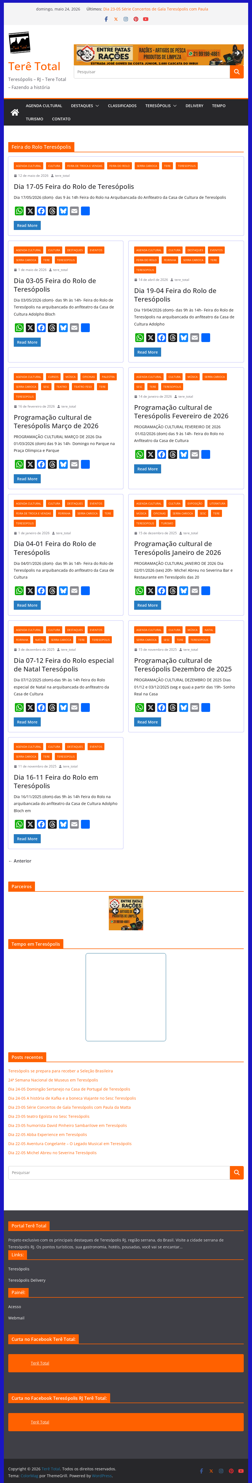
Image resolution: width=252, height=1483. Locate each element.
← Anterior (19, 861)
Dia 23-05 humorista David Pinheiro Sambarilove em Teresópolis (67, 1125)
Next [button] (237, 53)
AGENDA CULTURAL (44, 105)
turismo (167, 523)
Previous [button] (81, 52)
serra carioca (147, 166)
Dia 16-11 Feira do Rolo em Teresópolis (56, 781)
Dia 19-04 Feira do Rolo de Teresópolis (175, 294)
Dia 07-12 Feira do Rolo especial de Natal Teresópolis (64, 664)
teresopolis (187, 166)
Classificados (122, 105)
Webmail (16, 1318)
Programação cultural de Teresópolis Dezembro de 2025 (183, 664)
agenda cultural (28, 166)
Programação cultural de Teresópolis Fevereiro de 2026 (181, 411)
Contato (61, 118)
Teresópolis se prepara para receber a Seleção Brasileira (60, 1070)
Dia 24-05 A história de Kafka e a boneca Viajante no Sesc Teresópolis (72, 1098)
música (70, 377)
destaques (75, 250)
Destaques (82, 105)
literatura (217, 503)
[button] (96, 106)
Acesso (14, 1306)
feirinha (170, 260)
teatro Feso (83, 387)
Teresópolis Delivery (26, 1280)
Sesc (46, 387)
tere (167, 166)
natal (39, 640)
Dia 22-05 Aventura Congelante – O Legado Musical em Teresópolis (70, 1143)
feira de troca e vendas (84, 166)
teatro (61, 387)
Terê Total (34, 66)
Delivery (194, 105)
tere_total (62, 175)
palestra (108, 377)
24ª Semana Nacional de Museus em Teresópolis (53, 1080)
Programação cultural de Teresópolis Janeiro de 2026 (177, 548)
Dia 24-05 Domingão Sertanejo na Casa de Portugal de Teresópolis (69, 1089)
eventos (96, 250)
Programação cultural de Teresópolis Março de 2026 (56, 421)
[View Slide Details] (126, 913)
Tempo (219, 105)
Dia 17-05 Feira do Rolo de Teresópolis (74, 186)
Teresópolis (158, 105)
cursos (53, 377)
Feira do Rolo (119, 166)
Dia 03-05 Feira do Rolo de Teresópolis (55, 285)
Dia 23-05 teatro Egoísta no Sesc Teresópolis (49, 1116)
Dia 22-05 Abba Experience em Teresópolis (47, 1134)
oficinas (89, 377)
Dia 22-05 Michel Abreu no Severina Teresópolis (52, 1152)
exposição (195, 503)
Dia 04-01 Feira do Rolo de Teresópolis (55, 548)
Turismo (34, 118)
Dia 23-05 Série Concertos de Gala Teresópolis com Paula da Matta (69, 1107)
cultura (54, 166)
